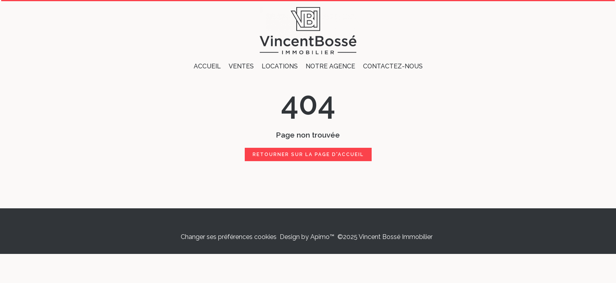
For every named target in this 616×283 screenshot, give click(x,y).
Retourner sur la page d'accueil (308, 154)
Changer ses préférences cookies (229, 237)
